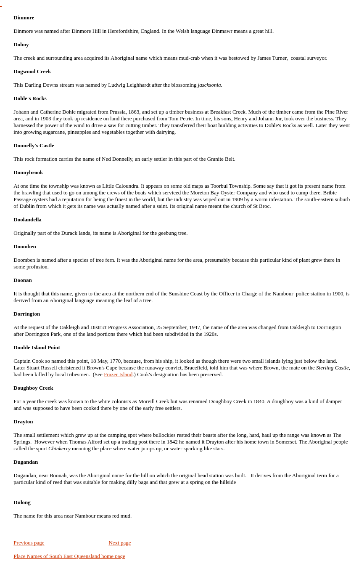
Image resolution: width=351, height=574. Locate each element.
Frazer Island (118, 374)
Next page (119, 542)
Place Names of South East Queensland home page (69, 556)
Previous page (28, 542)
